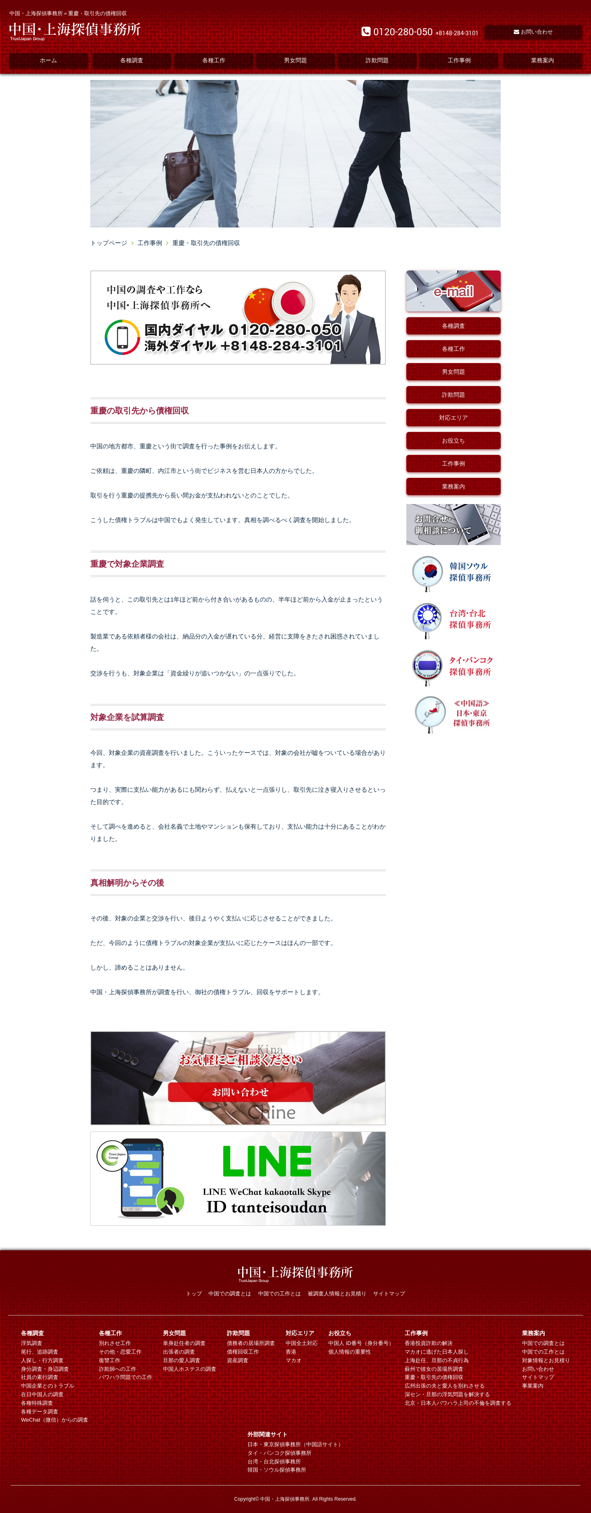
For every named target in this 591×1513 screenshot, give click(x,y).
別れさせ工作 (115, 1343)
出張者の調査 (179, 1352)
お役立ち (339, 1333)
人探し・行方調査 (42, 1360)
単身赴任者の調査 (184, 1343)
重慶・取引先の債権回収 (434, 1377)
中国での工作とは (279, 1293)
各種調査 (131, 60)
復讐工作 (109, 1360)
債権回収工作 (243, 1352)
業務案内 (542, 60)
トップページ (108, 242)
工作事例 (459, 60)
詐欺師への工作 (117, 1369)
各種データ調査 (39, 1411)
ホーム (48, 60)
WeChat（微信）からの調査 (54, 1420)
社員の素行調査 (39, 1377)
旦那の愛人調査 (181, 1360)
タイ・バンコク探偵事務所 (279, 1453)
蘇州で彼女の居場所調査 (434, 1369)
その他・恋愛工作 (120, 1352)
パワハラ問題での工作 (125, 1377)
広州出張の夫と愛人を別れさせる (445, 1386)
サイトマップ (389, 1293)
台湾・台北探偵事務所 (274, 1461)
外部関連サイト (267, 1434)
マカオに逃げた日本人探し (437, 1352)
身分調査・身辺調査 (45, 1369)
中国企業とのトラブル (47, 1386)
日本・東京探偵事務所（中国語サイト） (295, 1444)
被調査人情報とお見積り (337, 1293)
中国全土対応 (302, 1343)
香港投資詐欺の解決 (429, 1343)
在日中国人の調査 (42, 1394)
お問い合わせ (533, 32)
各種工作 (213, 60)
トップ (194, 1293)
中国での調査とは (229, 1293)
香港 (291, 1352)
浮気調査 (31, 1343)
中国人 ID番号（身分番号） (361, 1343)
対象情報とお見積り (546, 1360)
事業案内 (532, 1386)
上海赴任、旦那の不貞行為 (437, 1360)
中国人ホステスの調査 (189, 1369)
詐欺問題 (377, 60)
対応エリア (300, 1333)
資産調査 (237, 1360)
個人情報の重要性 (349, 1352)
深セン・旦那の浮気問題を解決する (447, 1394)
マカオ (294, 1360)
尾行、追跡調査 (39, 1352)
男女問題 (295, 60)
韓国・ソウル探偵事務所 (276, 1470)
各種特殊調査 (37, 1403)
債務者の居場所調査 (251, 1343)
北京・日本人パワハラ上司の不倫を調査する (458, 1403)
